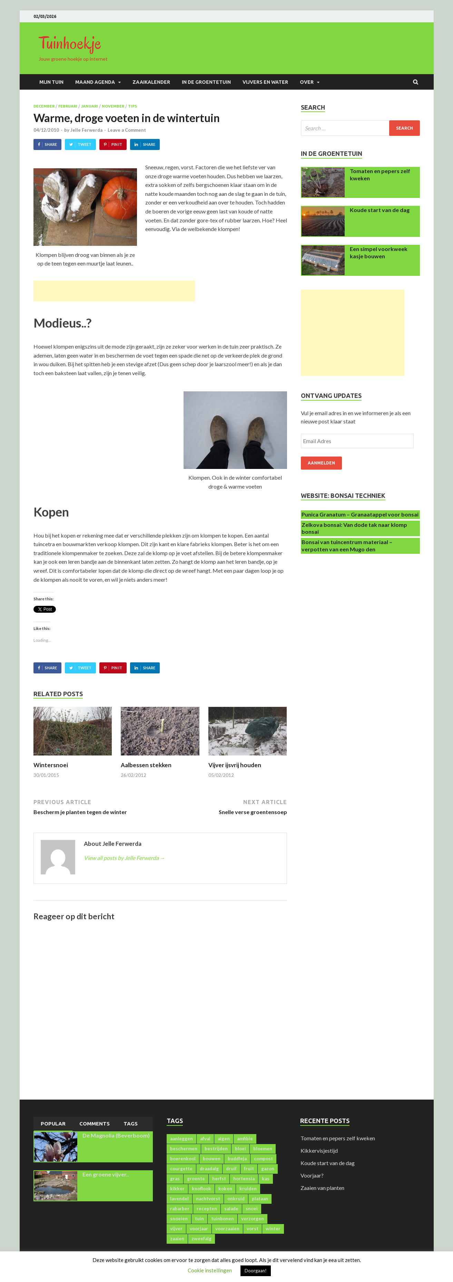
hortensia (244, 1178)
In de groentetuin (206, 82)
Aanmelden (321, 463)
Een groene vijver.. (105, 1174)
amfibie (245, 1138)
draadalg (209, 1168)
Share (51, 144)
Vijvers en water (265, 82)
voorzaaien (227, 1228)
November (113, 106)
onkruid (236, 1198)
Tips (132, 106)
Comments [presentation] (94, 1123)
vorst (252, 1228)
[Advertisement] (114, 291)
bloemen (262, 1148)
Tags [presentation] (131, 1123)
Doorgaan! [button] (256, 1270)
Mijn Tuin (51, 82)
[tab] (53, 1124)
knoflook (201, 1188)
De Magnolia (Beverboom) (116, 1135)
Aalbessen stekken (146, 765)
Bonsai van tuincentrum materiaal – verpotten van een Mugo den (347, 545)
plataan (260, 1198)
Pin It (116, 144)
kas (265, 1178)
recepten (207, 1208)
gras (175, 1178)
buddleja (237, 1158)
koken (225, 1188)
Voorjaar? (312, 1175)
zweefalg (201, 1238)
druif (231, 1168)
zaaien (177, 1238)
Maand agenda (95, 82)
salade (231, 1208)
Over (307, 82)
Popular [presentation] (53, 1123)
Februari (67, 106)
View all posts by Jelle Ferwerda (124, 857)
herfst (219, 1178)
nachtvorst (208, 1198)
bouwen (211, 1158)
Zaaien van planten (322, 1187)
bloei (240, 1148)
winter (273, 1228)
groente (196, 1178)
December (44, 106)
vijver (176, 1228)
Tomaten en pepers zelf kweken (338, 1138)
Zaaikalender (151, 82)
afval (205, 1138)
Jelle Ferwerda (86, 130)
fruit (249, 1168)
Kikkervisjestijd (319, 1150)
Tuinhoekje (70, 43)
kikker (177, 1188)
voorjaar (199, 1228)
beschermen (183, 1148)
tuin (199, 1218)
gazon (267, 1168)
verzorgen (252, 1218)
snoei (252, 1208)
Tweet (84, 144)
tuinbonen (222, 1218)
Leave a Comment (127, 130)
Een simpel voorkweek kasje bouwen (378, 252)
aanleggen (181, 1138)
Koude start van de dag (380, 210)
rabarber (179, 1208)
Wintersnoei (50, 765)
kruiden (248, 1188)
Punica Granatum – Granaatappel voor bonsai (360, 514)
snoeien (179, 1218)
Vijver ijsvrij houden (234, 765)
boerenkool (183, 1158)
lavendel (179, 1198)
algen (224, 1138)
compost (263, 1158)
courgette (181, 1168)
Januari (89, 106)
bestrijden (216, 1148)
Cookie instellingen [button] (210, 1270)
